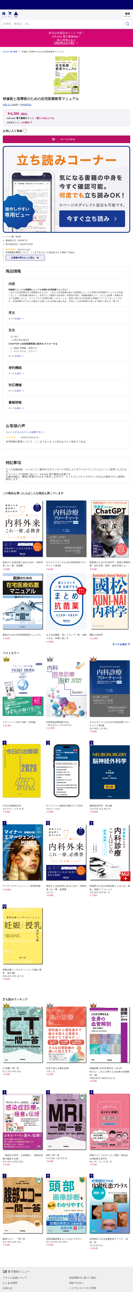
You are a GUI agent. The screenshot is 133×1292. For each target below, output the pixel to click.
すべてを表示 (120, 644)
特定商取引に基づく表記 (82, 1277)
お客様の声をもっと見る (23, 258)
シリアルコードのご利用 (82, 1288)
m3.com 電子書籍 (10, 52)
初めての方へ (76, 1283)
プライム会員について (15, 1277)
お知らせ (7, 1288)
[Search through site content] (62, 23)
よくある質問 (10, 1283)
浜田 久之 (7, 104)
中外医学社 (26, 104)
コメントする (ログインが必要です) (24, 432)
